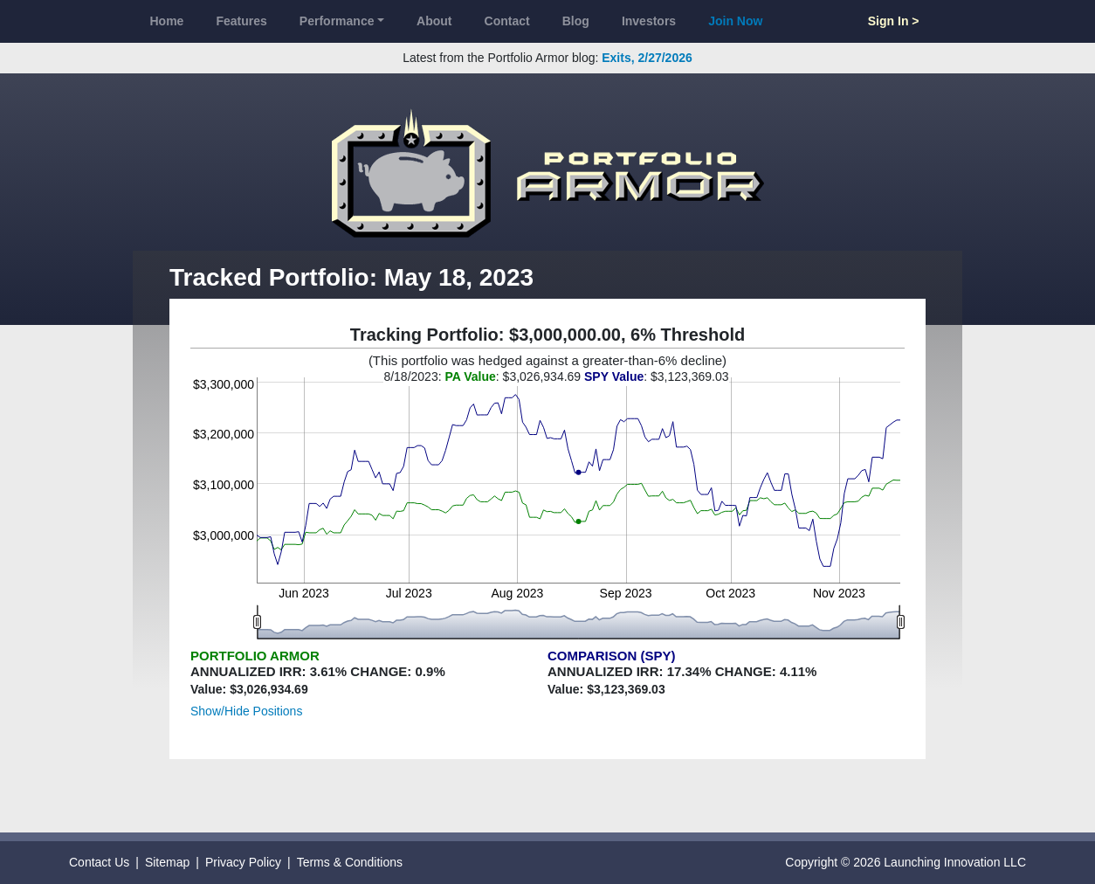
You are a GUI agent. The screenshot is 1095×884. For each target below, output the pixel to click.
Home (167, 21)
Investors (649, 21)
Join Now (735, 21)
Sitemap (167, 862)
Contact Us (99, 862)
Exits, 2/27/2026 (647, 58)
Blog (575, 21)
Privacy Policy (243, 862)
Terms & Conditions (350, 862)
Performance (337, 21)
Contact (507, 21)
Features (241, 21)
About (434, 21)
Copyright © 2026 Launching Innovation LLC (905, 862)
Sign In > (893, 21)
